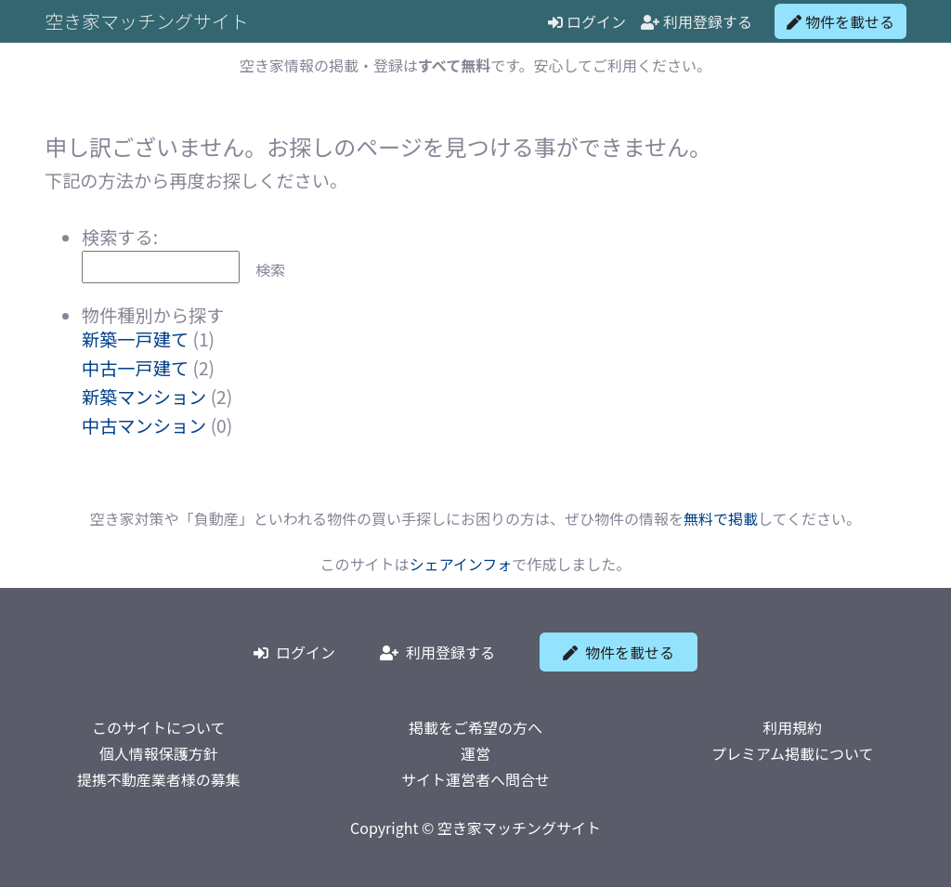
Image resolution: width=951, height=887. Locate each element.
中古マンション (144, 425)
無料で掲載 (721, 518)
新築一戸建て (135, 339)
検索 (270, 269)
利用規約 (792, 727)
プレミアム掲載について (792, 753)
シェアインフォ (461, 564)
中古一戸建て (135, 368)
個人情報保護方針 (158, 753)
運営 (475, 753)
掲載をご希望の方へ (475, 727)
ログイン (587, 21)
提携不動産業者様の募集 (159, 779)
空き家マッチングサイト (147, 20)
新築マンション (144, 397)
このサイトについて (159, 727)
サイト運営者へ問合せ (475, 779)
